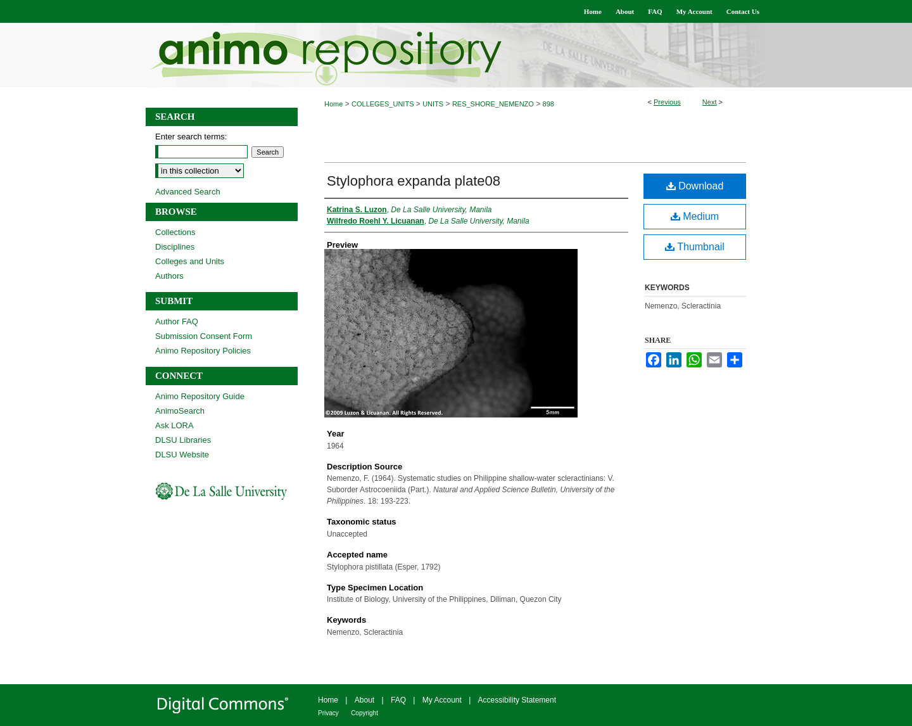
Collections (175, 232)
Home (333, 104)
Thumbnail (695, 246)
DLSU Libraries (183, 440)
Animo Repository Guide (199, 396)
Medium (695, 216)
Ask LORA (174, 425)
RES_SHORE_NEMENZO (493, 104)
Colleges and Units (189, 261)
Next (709, 102)
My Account (442, 700)
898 (548, 104)
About (364, 700)
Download (695, 186)
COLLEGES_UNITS (383, 104)
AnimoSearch (180, 411)
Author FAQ (176, 321)
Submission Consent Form (203, 336)
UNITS (432, 104)
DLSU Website (182, 454)
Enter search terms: (191, 136)
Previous (667, 102)
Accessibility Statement (517, 700)
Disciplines (174, 247)
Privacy (328, 713)
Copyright (364, 713)
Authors (169, 276)
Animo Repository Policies (203, 350)
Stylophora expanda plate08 (413, 181)
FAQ (398, 700)
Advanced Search (187, 191)
